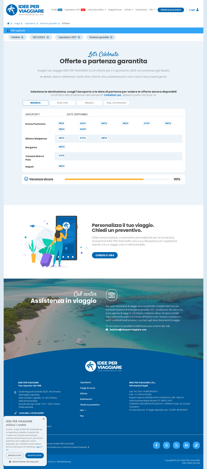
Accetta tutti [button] (35, 455)
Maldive (17, 37)
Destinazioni (141, 9)
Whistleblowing (64, 462)
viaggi (17, 23)
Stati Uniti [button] (62, 102)
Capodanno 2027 (75, 9)
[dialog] (25, 441)
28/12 (168, 123)
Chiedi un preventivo (171, 10)
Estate (56, 9)
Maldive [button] (35, 102)
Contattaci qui (112, 94)
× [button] (43, 419)
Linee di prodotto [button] (96, 9)
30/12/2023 (41, 37)
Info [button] (151, 9)
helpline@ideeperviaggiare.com (128, 329)
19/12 (61, 123)
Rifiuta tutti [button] (14, 455)
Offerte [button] (128, 9)
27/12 (147, 123)
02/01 (83, 129)
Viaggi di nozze (115, 9)
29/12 (61, 129)
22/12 (83, 123)
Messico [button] (89, 102)
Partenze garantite (48, 23)
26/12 (125, 123)
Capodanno (30, 23)
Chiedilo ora (104, 255)
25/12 (104, 123)
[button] (25, 461)
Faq (81, 416)
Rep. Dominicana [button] (116, 102)
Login (194, 9)
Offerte (83, 393)
